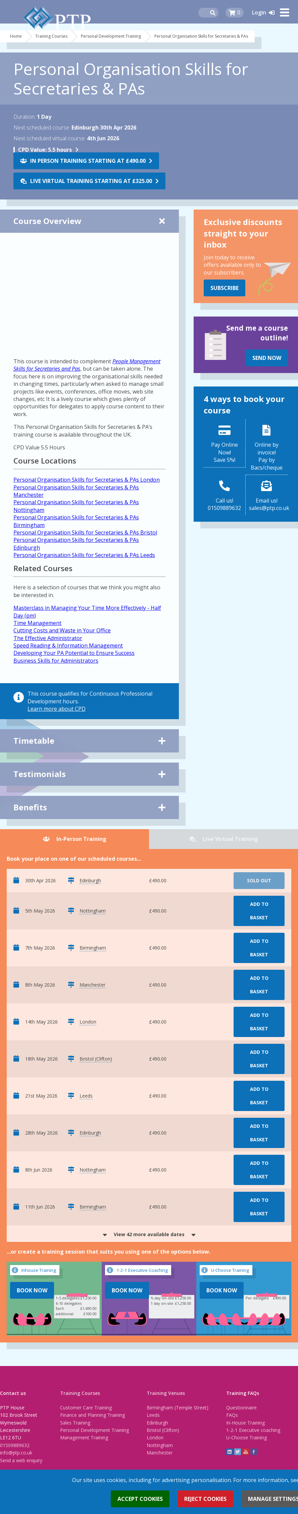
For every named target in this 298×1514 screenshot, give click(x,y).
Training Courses (51, 36)
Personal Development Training (111, 36)
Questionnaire (241, 1407)
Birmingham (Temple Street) (177, 1407)
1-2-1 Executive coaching (253, 1430)
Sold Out (259, 880)
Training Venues (166, 1393)
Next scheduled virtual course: (49, 138)
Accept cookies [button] (140, 1499)
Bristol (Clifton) (163, 1430)
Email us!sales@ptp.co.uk (268, 504)
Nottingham (160, 1445)
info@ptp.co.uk (16, 1452)
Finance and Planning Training (92, 1415)
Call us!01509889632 (224, 504)
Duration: (24, 116)
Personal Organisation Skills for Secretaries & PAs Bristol (85, 532)
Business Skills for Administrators (55, 660)
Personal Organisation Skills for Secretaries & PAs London (86, 479)
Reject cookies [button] (205, 1499)
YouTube (245, 1451)
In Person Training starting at (88, 160)
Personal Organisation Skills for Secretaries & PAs (201, 36)
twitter (237, 1451)
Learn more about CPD (57, 708)
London (155, 1437)
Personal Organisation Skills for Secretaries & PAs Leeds (84, 555)
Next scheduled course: (41, 127)
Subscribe (224, 288)
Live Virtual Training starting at (91, 181)
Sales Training (75, 1422)
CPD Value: (32, 149)
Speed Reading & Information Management (68, 645)
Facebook (253, 1451)
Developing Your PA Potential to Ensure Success (74, 653)
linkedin (229, 1451)
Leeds (153, 1415)
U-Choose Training (246, 1437)
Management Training (84, 1437)
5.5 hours (45, 149)
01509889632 (15, 1445)
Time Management (37, 623)
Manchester (159, 1452)
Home (16, 36)
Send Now (266, 358)
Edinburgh (157, 1422)
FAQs (232, 1415)
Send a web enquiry (21, 1460)
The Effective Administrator (47, 638)
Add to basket (259, 911)
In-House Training (245, 1422)
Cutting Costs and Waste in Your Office (62, 630)
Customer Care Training (86, 1407)
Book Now (32, 1290)
